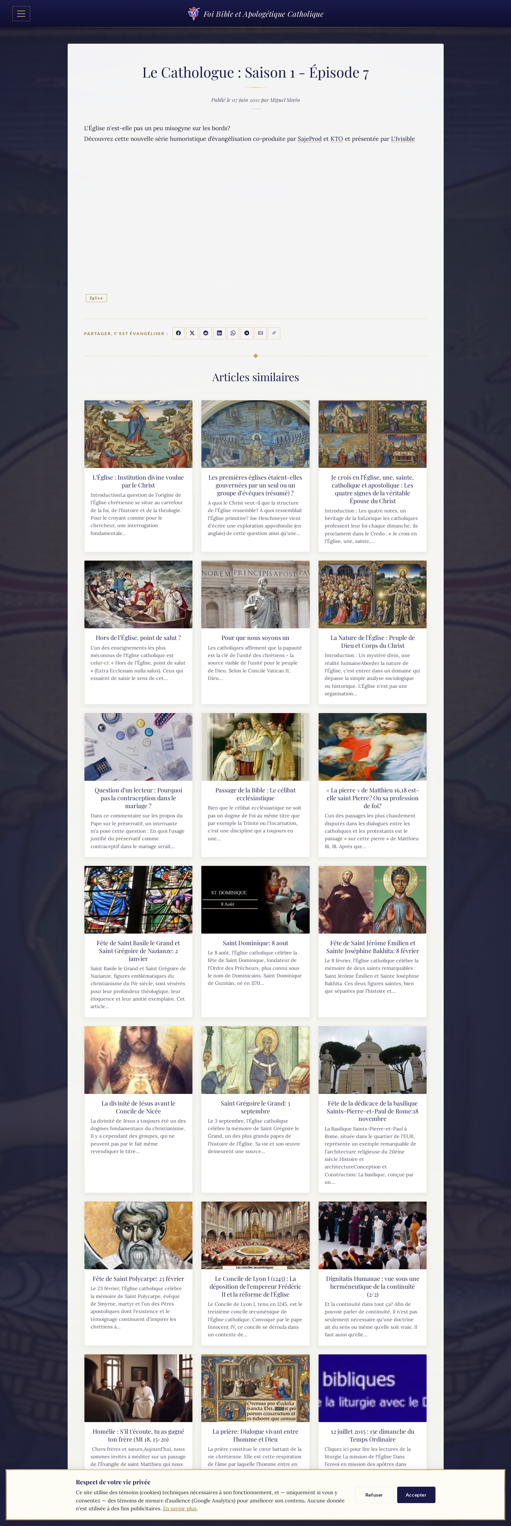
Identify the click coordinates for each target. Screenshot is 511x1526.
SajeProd (310, 139)
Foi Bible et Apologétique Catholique (255, 13)
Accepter (416, 1495)
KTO (337, 139)
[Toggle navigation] (21, 13)
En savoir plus (180, 1508)
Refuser (374, 1495)
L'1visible (403, 139)
